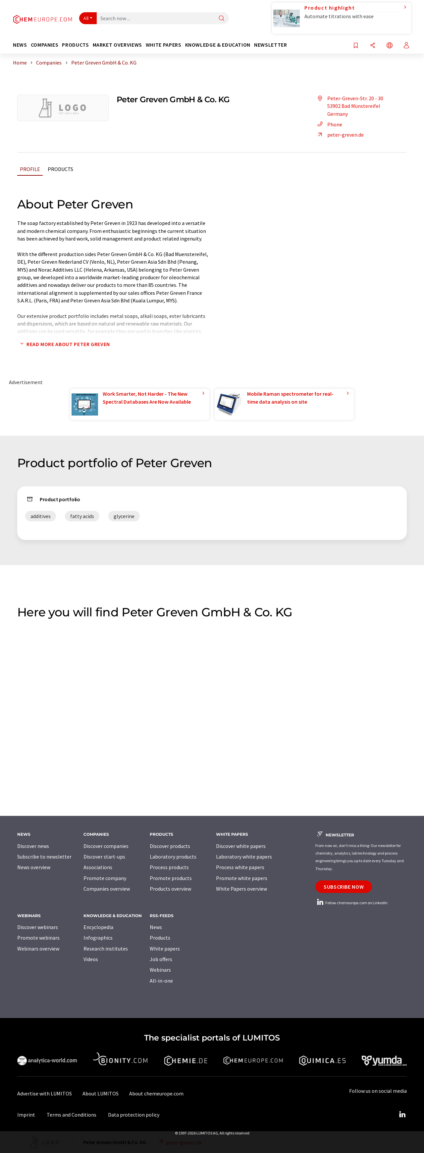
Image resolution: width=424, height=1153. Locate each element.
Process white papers (240, 867)
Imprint (26, 1114)
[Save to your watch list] (355, 46)
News (156, 927)
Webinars (160, 969)
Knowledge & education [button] (217, 45)
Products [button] (75, 45)
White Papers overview (241, 888)
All (86, 18)
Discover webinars (37, 927)
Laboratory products (173, 856)
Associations (97, 867)
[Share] (372, 46)
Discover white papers (241, 846)
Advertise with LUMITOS (44, 1093)
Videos (90, 959)
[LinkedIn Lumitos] (402, 1114)
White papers (165, 948)
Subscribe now (344, 886)
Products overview (170, 888)
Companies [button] (45, 45)
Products (60, 169)
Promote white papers (241, 878)
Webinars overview (38, 948)
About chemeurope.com (156, 1093)
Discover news (33, 846)
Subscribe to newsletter (44, 856)
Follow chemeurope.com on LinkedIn (351, 902)
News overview (33, 867)
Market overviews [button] (117, 45)
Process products (169, 867)
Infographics (98, 937)
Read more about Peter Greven (63, 344)
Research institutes (105, 948)
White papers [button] (164, 45)
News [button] (20, 45)
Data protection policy (133, 1114)
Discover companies (106, 846)
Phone (328, 124)
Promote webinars (38, 937)
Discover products (170, 846)
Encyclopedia (98, 927)
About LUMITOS (100, 1093)
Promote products (171, 878)
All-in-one (161, 980)
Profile (30, 169)
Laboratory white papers (244, 856)
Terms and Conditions (71, 1114)
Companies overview (106, 888)
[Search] (221, 18)
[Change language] (389, 46)
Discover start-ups (104, 856)
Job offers (161, 959)
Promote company (104, 878)
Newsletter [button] (270, 45)
